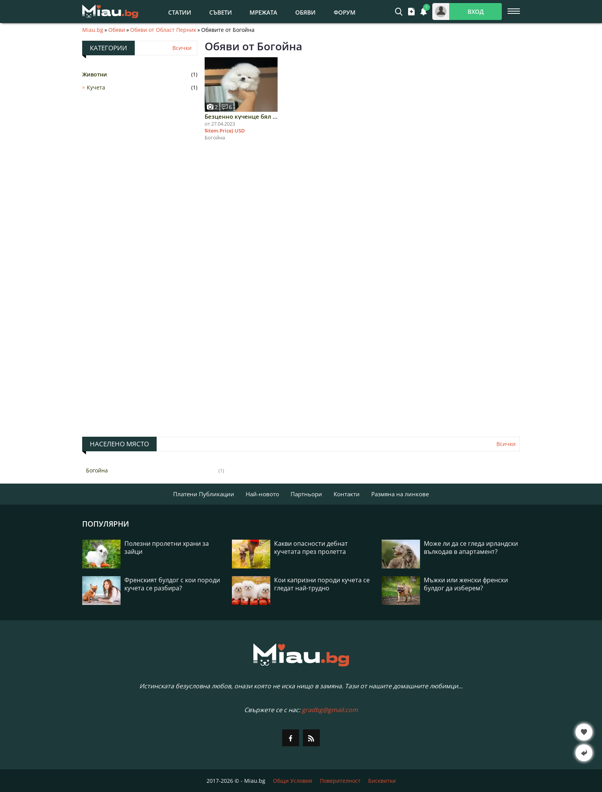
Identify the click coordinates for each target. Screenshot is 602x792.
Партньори (306, 494)
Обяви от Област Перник (163, 30)
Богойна (97, 470)
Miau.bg (92, 30)
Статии (179, 12)
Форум (345, 12)
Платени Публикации (203, 494)
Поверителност (340, 780)
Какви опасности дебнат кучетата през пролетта (311, 548)
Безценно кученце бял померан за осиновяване (241, 116)
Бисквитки (382, 780)
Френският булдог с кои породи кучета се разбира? (172, 584)
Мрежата (263, 12)
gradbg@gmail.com (330, 710)
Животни (94, 74)
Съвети (220, 12)
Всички (182, 48)
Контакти (347, 494)
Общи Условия (292, 780)
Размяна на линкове (400, 494)
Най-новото (262, 494)
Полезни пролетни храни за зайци (166, 548)
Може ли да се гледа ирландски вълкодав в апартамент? (471, 548)
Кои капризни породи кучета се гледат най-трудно (322, 584)
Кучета (96, 87)
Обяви (305, 12)
